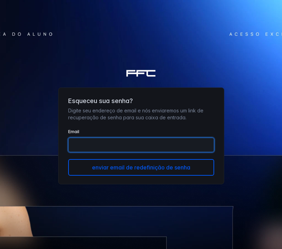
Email (73, 131)
